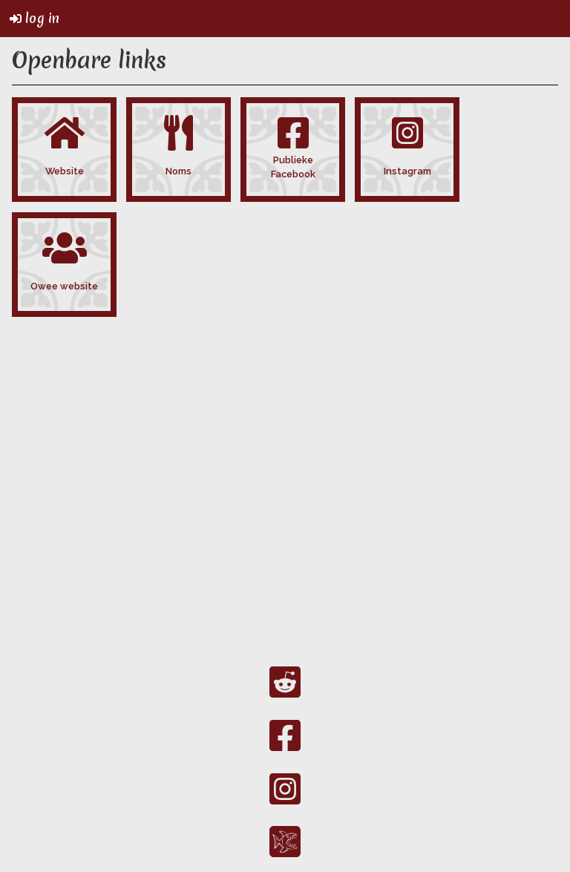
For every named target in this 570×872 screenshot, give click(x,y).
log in (34, 18)
